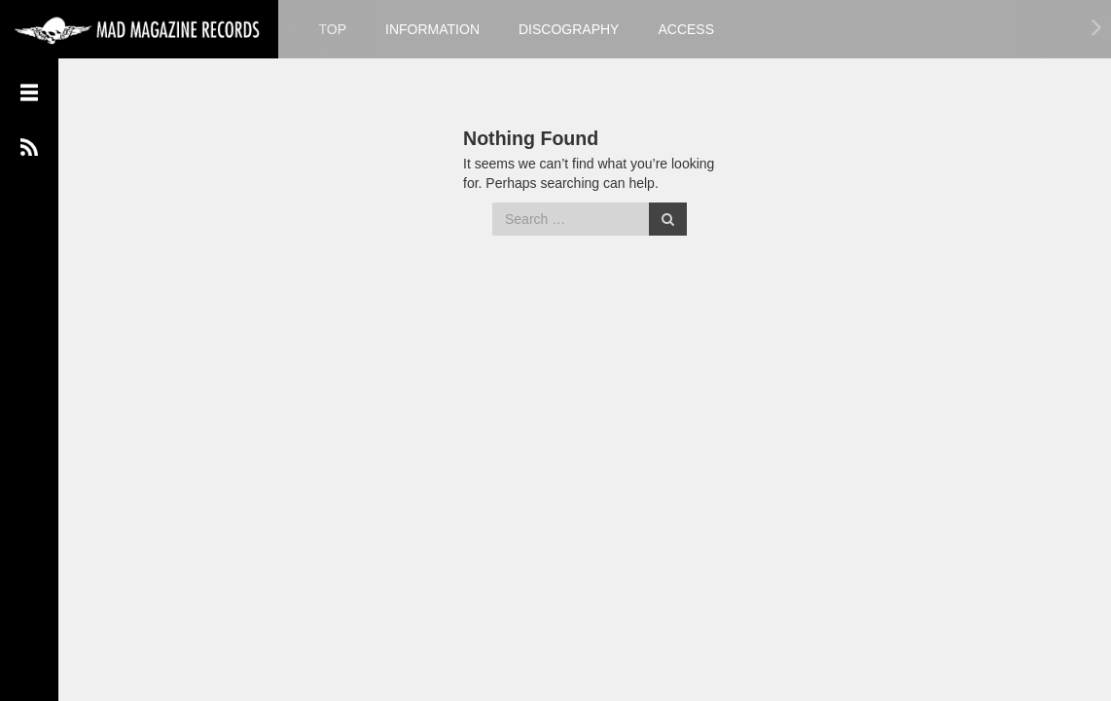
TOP (333, 29)
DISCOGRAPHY (569, 29)
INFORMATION (432, 29)
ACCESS (686, 29)
